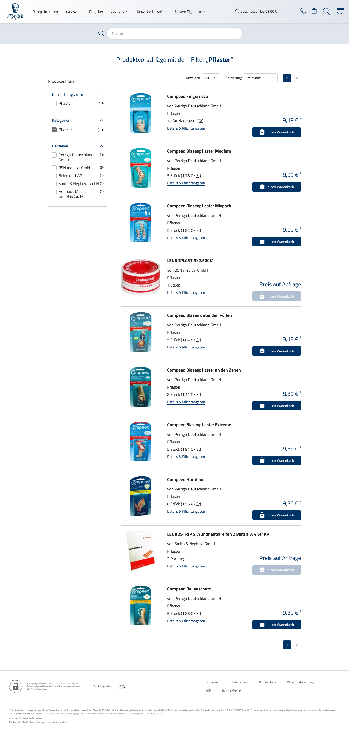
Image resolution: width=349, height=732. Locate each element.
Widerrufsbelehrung (300, 682)
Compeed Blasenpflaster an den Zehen (204, 369)
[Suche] (324, 11)
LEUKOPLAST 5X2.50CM (190, 260)
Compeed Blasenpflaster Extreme (199, 424)
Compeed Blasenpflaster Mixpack (199, 205)
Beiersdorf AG (70, 176)
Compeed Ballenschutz (189, 588)
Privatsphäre (267, 682)
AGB (208, 690)
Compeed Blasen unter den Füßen (199, 315)
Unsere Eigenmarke (190, 11)
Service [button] (71, 11)
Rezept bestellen (45, 11)
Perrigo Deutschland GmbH (76, 157)
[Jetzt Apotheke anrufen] (299, 11)
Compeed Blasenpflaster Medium (199, 150)
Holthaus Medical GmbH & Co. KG (73, 193)
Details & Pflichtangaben (186, 128)
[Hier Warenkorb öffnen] (311, 11)
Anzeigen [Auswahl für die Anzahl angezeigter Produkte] (193, 78)
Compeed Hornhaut (186, 479)
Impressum (212, 682)
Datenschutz (239, 682)
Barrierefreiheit (232, 690)
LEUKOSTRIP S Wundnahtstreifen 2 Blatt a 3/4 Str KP (218, 534)
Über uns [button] (117, 11)
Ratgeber (96, 11)
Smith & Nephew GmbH (79, 183)
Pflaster (65, 103)
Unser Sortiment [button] (150, 11)
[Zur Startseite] (17, 11)
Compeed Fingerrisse (187, 96)
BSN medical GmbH (75, 168)
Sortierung (233, 78)
